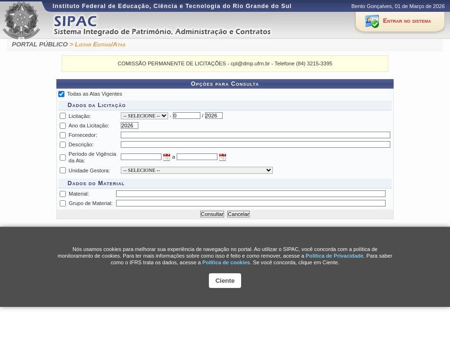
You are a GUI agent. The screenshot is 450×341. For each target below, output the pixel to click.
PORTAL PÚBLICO (40, 44)
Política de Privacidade (334, 256)
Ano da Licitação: (89, 125)
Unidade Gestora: (89, 170)
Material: (79, 194)
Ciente (225, 280)
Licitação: (80, 116)
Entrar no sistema (407, 20)
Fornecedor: (83, 135)
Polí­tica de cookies (226, 262)
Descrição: (81, 144)
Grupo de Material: (91, 203)
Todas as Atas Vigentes (94, 94)
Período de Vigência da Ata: (93, 157)
